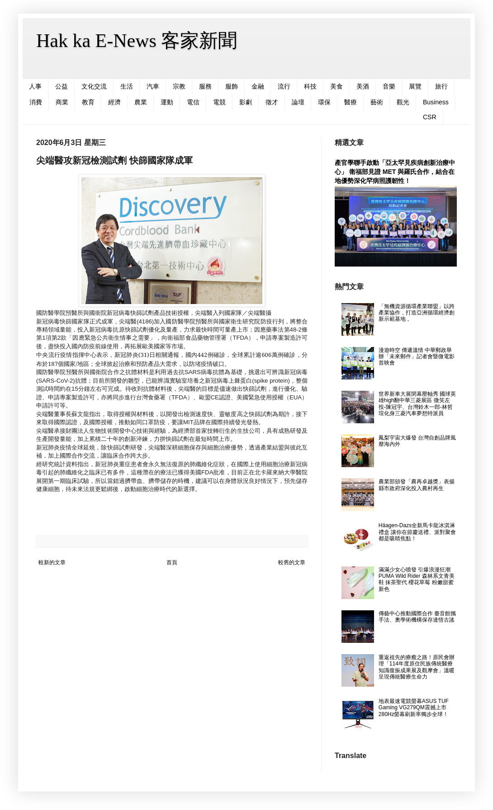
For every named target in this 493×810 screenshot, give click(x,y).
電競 (219, 102)
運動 (167, 102)
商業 (62, 102)
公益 (61, 86)
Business (436, 102)
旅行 (441, 86)
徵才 (271, 102)
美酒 (362, 86)
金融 (257, 86)
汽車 (153, 86)
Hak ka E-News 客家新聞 (136, 40)
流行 (284, 86)
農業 (140, 102)
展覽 (415, 86)
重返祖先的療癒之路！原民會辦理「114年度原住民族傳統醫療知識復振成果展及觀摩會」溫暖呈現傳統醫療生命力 (417, 667)
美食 (336, 86)
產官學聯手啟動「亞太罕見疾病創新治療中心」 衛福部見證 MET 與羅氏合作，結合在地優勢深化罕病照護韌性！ (395, 171)
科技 (310, 86)
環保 (324, 102)
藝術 (376, 102)
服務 (205, 86)
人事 (35, 86)
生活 (126, 86)
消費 (35, 102)
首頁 (171, 562)
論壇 (298, 102)
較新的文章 (52, 562)
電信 (193, 102)
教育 (88, 102)
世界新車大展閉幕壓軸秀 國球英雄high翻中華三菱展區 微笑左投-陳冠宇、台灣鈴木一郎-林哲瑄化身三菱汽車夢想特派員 (417, 404)
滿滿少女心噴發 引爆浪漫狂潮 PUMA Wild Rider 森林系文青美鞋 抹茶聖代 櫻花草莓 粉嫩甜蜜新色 (417, 579)
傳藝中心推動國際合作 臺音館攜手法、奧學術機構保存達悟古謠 (417, 616)
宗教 (179, 86)
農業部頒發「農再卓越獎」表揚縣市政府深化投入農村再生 (417, 484)
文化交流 (94, 86)
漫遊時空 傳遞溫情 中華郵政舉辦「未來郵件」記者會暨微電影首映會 (417, 356)
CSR (429, 117)
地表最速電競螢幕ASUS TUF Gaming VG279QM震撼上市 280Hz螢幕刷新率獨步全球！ (414, 707)
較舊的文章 (291, 562)
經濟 (114, 102)
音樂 (389, 86)
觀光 (403, 102)
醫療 (350, 102)
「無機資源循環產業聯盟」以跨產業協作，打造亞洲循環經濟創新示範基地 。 (417, 313)
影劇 (245, 102)
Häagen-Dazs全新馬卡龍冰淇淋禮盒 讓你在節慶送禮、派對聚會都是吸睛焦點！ (417, 532)
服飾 (231, 86)
